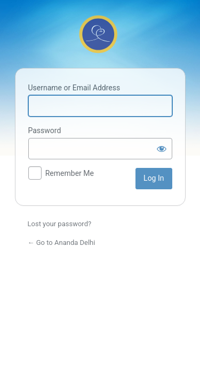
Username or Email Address (74, 87)
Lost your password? (60, 224)
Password (44, 130)
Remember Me (69, 173)
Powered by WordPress (100, 32)
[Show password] (161, 148)
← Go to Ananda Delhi (61, 242)
